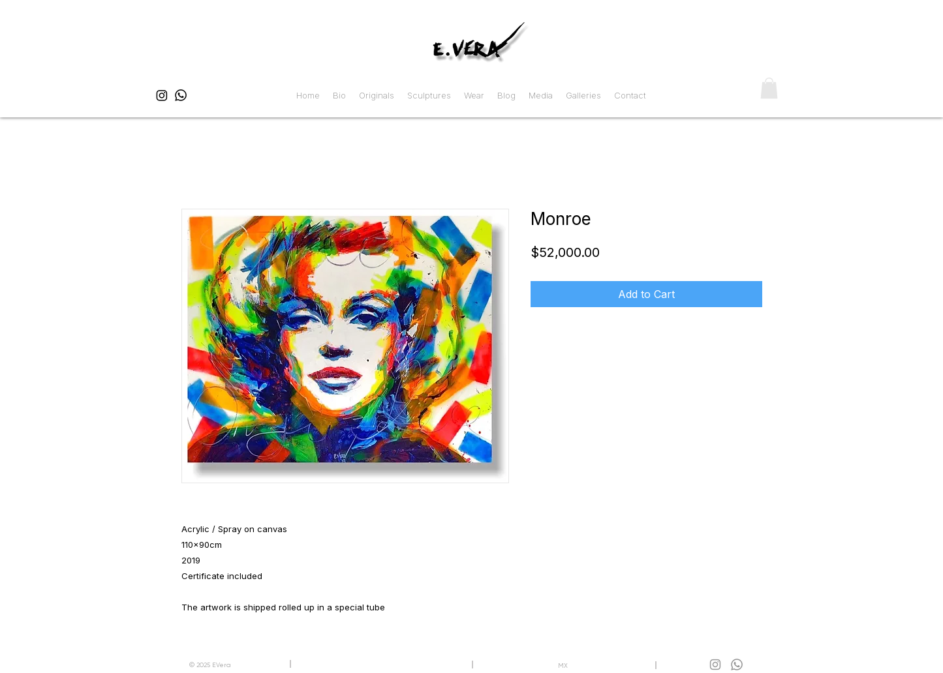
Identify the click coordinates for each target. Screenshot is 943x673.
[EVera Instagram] (162, 95)
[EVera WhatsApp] (181, 95)
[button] (769, 88)
